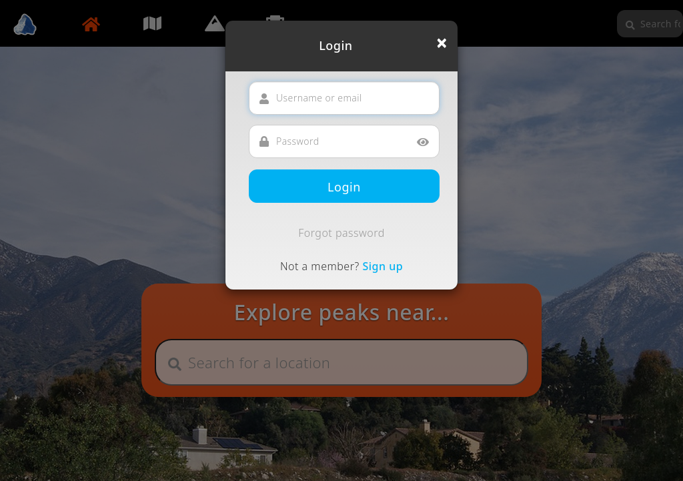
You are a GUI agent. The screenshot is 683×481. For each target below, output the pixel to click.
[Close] (442, 42)
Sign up (382, 266)
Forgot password (341, 232)
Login (344, 187)
